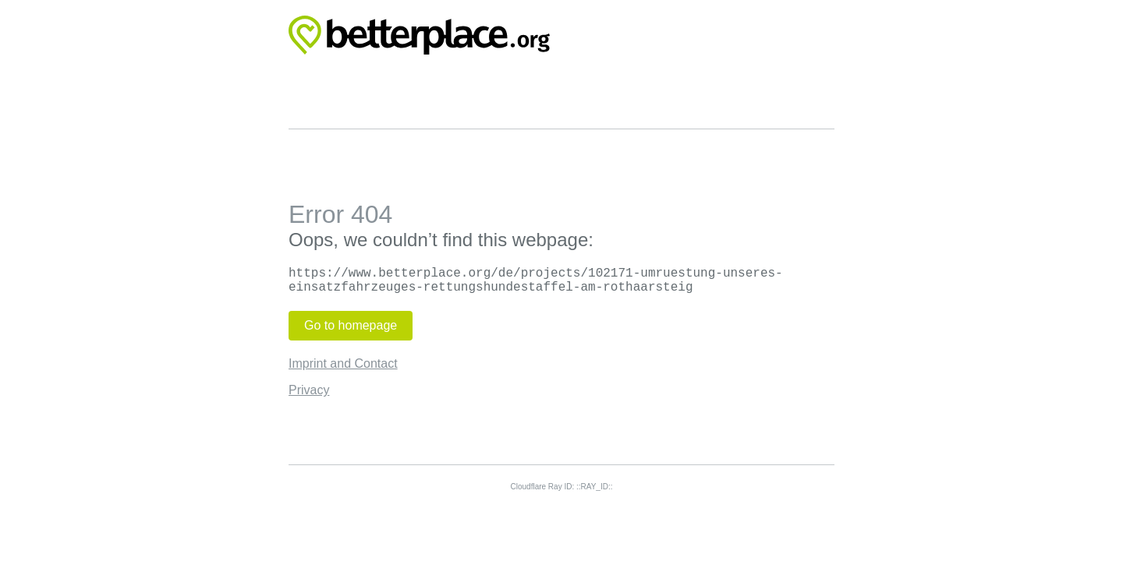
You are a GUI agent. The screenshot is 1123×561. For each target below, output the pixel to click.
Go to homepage (350, 325)
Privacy (309, 390)
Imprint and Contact (343, 363)
